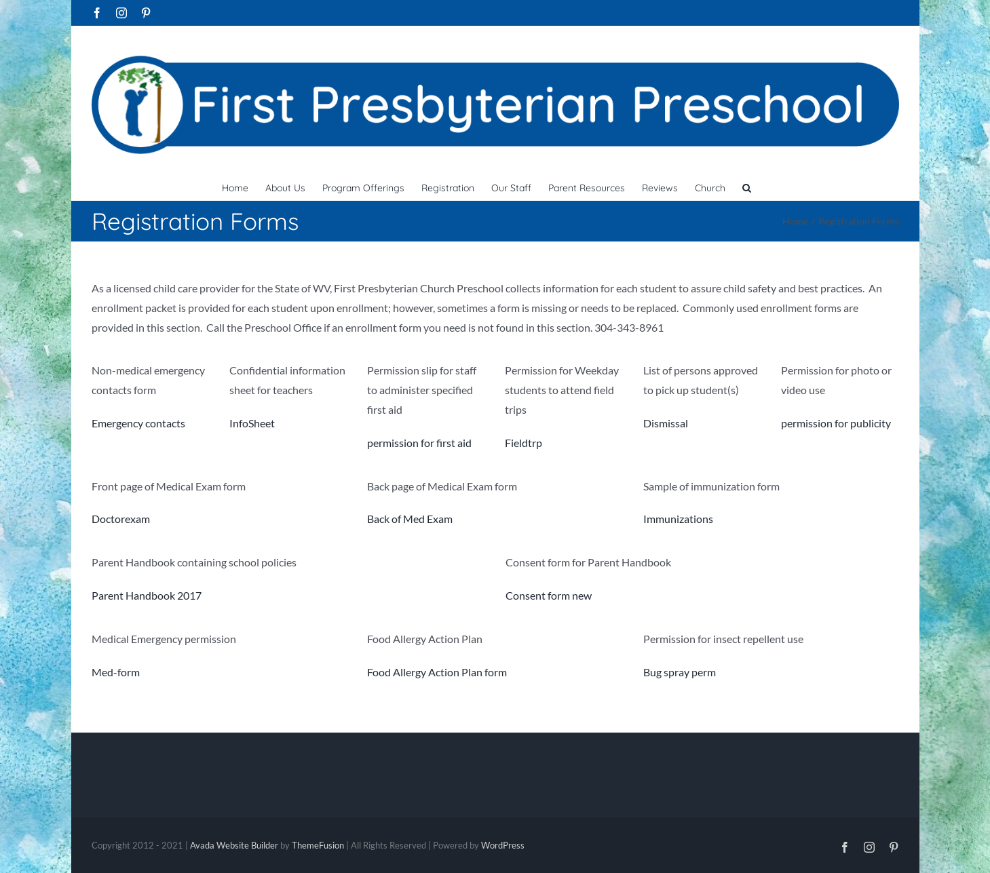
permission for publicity (836, 422)
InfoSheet (252, 422)
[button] (746, 186)
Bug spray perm (679, 671)
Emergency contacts (138, 422)
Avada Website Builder (234, 845)
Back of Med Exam (410, 518)
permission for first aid (419, 442)
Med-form (116, 671)
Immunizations (678, 518)
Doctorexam (121, 518)
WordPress (503, 845)
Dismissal (665, 422)
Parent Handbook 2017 (147, 595)
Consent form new (549, 595)
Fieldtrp (523, 442)
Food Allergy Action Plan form (437, 671)
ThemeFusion (318, 845)
